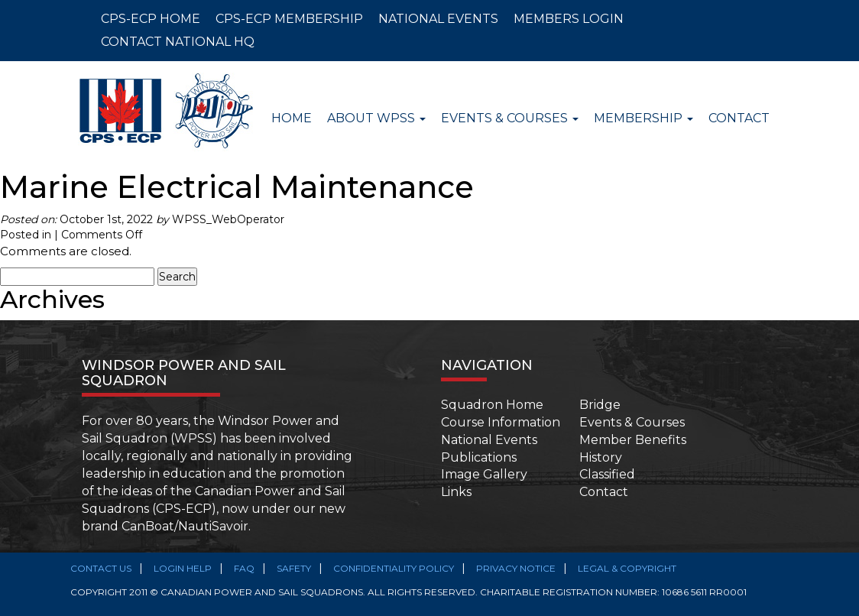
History (600, 457)
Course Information (500, 422)
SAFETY (294, 568)
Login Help (183, 568)
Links (456, 492)
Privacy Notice (516, 568)
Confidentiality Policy (393, 568)
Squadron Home (492, 404)
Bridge (600, 404)
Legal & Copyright (627, 568)
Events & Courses (632, 422)
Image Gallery (484, 474)
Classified (607, 474)
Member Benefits (632, 440)
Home (291, 118)
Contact (739, 118)
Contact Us (100, 568)
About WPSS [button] (376, 118)
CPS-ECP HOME (150, 18)
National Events (489, 440)
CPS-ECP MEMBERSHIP (289, 18)
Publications (479, 457)
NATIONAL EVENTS (438, 18)
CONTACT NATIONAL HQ (177, 41)
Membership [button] (643, 118)
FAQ (244, 568)
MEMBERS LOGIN (569, 18)
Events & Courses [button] (510, 118)
